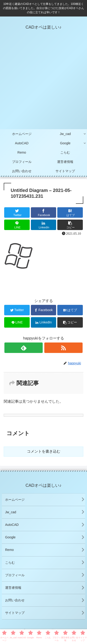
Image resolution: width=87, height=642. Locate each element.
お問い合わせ (15, 600)
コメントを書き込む (43, 451)
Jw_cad (10, 512)
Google (10, 537)
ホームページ (15, 499)
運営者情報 (13, 587)
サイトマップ (15, 613)
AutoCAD (12, 525)
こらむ (10, 562)
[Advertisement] (43, 83)
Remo (9, 550)
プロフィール (15, 575)
